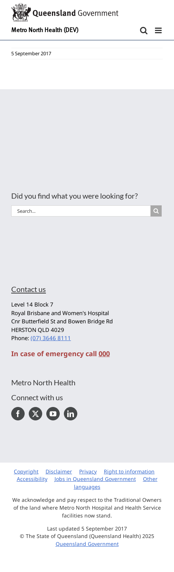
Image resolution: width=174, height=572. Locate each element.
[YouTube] (53, 413)
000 (104, 353)
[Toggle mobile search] (143, 30)
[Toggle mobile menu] (159, 30)
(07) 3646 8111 (51, 338)
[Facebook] (18, 413)
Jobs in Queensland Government (95, 478)
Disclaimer (59, 471)
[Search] (156, 211)
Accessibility (32, 478)
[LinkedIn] (70, 413)
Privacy (88, 471)
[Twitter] (35, 413)
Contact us (28, 289)
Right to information (129, 471)
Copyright (26, 471)
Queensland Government (87, 543)
